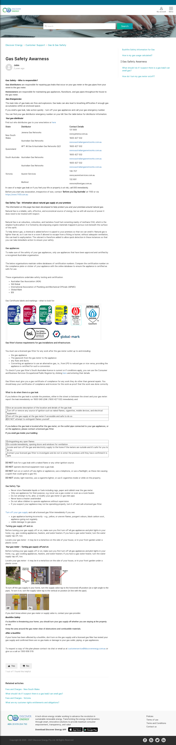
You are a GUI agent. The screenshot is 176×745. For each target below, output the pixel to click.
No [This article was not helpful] (27, 666)
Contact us (151, 727)
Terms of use (152, 720)
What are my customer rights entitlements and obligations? (32, 702)
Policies (149, 716)
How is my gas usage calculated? (137, 55)
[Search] (79, 26)
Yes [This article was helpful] (13, 666)
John (16, 65)
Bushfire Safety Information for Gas (138, 50)
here (54, 122)
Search (125, 26)
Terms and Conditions (156, 723)
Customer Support (35, 45)
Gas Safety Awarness (134, 61)
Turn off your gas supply (17, 512)
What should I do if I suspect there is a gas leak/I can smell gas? (34, 694)
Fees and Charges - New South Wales (23, 689)
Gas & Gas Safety (57, 45)
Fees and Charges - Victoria (18, 698)
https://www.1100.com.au (17, 194)
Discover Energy (14, 45)
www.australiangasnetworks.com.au (85, 142)
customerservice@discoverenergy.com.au (87, 649)
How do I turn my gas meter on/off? (138, 76)
